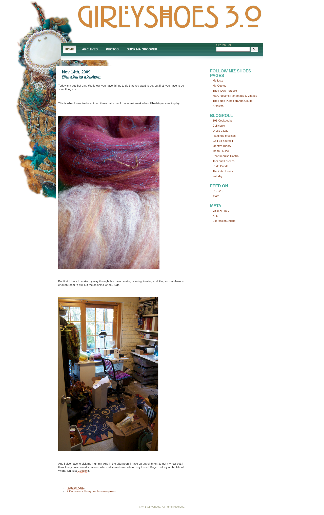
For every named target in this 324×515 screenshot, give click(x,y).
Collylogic (219, 125)
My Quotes (219, 85)
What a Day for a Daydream (81, 76)
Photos (112, 49)
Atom (216, 195)
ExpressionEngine (224, 220)
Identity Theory (222, 145)
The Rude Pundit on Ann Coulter (233, 100)
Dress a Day (220, 130)
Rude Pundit (220, 166)
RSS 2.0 (218, 190)
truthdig (217, 176)
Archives (90, 49)
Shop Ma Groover (142, 49)
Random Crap (76, 487)
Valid (221, 210)
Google (82, 470)
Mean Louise (221, 150)
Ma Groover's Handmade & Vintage (235, 95)
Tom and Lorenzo (223, 161)
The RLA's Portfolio (225, 90)
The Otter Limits (223, 171)
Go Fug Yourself (223, 140)
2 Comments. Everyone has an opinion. (91, 491)
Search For (223, 45)
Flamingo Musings (224, 135)
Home (69, 49)
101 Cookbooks (222, 120)
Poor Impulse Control (226, 155)
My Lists (218, 80)
